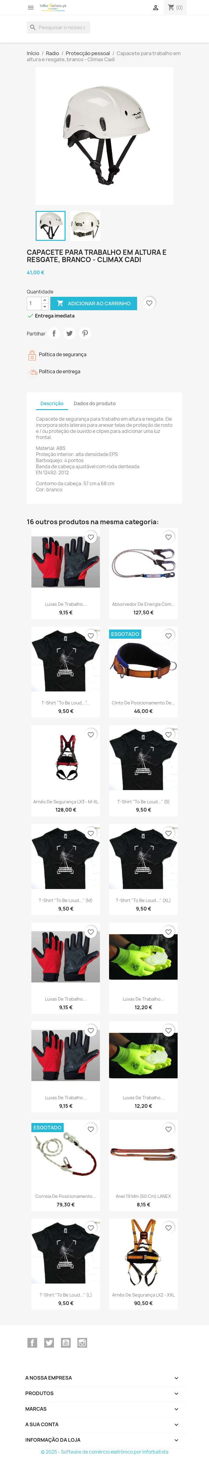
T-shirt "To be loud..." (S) (143, 802)
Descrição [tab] (52, 403)
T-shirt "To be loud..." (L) (66, 1295)
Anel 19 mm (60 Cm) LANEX (143, 1196)
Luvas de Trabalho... (66, 604)
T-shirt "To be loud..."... (65, 703)
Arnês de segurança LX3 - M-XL (65, 802)
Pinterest (85, 333)
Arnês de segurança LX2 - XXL (143, 1295)
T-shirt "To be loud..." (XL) (143, 900)
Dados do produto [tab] (95, 403)
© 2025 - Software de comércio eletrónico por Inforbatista (104, 1452)
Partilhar (54, 333)
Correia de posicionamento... (65, 1196)
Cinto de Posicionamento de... (143, 703)
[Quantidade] (34, 303)
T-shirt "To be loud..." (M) (66, 900)
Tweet (69, 333)
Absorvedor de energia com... (143, 604)
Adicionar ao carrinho (94, 303)
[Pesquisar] (58, 27)
